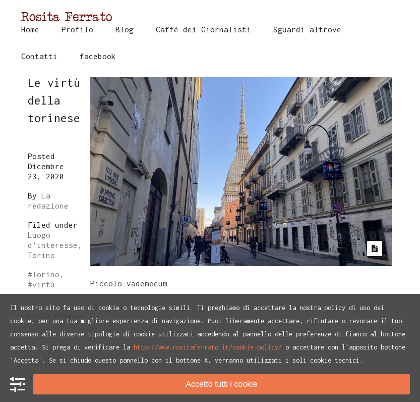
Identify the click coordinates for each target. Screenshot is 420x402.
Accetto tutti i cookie (221, 384)
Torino (45, 274)
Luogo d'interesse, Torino (55, 245)
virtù (43, 284)
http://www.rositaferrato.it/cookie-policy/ (208, 347)
